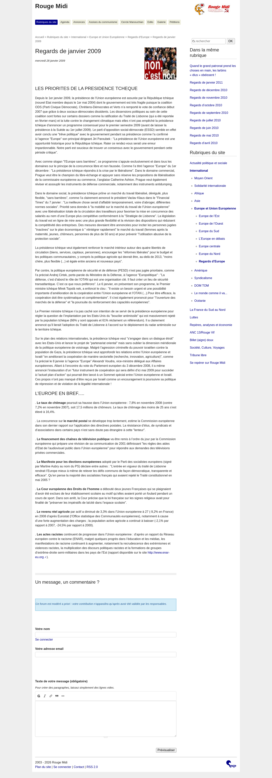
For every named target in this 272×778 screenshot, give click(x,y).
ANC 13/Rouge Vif (202, 332)
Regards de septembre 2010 (209, 112)
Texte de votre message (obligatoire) (61, 681)
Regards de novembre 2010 (208, 97)
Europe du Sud (209, 231)
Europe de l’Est (209, 216)
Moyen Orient (203, 178)
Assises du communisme (103, 22)
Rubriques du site (46, 22)
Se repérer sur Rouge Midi (207, 362)
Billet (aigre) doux (201, 340)
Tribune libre (198, 355)
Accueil (39, 37)
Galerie (161, 22)
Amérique (200, 270)
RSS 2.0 (92, 767)
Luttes (194, 317)
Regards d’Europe (139, 37)
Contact (79, 767)
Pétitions (174, 22)
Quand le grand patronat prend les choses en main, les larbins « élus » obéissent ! (213, 70)
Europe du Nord (209, 253)
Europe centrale (209, 246)
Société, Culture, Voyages (207, 347)
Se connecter (44, 639)
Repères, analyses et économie (211, 325)
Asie (197, 200)
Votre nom (42, 629)
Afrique (199, 193)
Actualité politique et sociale (208, 163)
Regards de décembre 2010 (208, 90)
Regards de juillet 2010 (205, 120)
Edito (150, 22)
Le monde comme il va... (210, 293)
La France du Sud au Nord (208, 309)
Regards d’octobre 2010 (206, 105)
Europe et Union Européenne (106, 37)
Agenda (64, 22)
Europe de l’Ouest (211, 223)
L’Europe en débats (212, 238)
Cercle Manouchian (132, 22)
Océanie (200, 300)
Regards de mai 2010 (204, 135)
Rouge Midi (51, 6)
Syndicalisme (203, 278)
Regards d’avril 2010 (204, 143)
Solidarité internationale (210, 185)
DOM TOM (201, 285)
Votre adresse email (49, 648)
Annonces (79, 22)
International (78, 37)
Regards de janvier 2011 (206, 82)
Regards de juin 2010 (204, 128)
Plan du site (43, 767)
